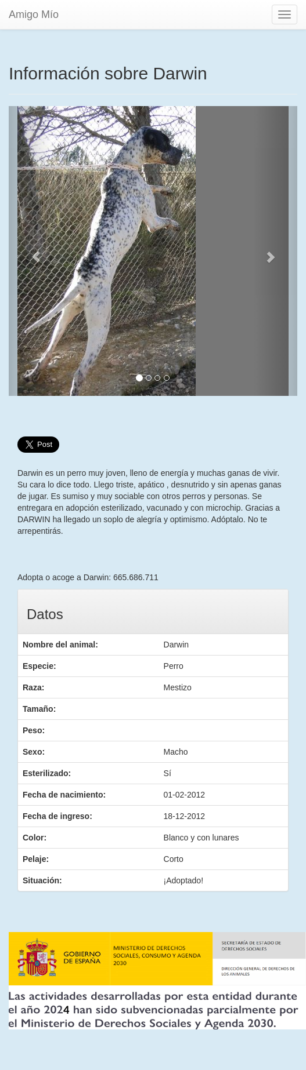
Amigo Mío (34, 14)
